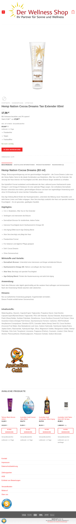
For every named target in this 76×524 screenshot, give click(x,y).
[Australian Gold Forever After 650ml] (28, 405)
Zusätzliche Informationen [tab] (24, 165)
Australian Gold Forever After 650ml (28, 418)
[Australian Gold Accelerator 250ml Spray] (47, 405)
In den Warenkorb (12, 149)
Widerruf (5, 490)
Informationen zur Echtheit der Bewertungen (57, 521)
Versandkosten (7, 486)
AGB (3, 476)
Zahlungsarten (7, 472)
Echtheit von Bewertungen (11, 480)
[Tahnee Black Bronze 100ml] (10, 405)
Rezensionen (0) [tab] (58, 165)
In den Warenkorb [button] (9, 431)
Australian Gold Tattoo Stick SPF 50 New (65, 418)
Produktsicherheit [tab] (43, 165)
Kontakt (4, 458)
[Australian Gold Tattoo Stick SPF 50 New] (66, 405)
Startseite (6, 103)
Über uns (5, 494)
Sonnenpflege (17, 103)
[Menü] (3, 12)
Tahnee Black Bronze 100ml (8, 418)
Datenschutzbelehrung (10, 466)
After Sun (29, 103)
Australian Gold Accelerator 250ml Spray (47, 418)
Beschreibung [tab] (7, 165)
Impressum (6, 462)
